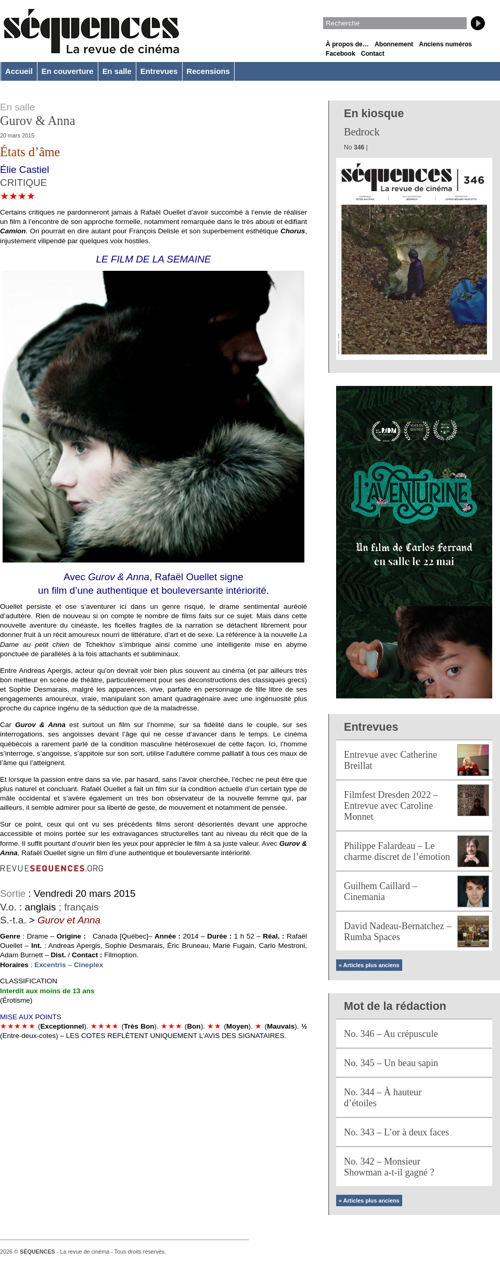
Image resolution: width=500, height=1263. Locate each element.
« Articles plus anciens (369, 965)
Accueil (19, 71)
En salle (117, 71)
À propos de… (347, 44)
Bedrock (362, 131)
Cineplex (88, 965)
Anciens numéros (445, 44)
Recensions (208, 71)
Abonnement (394, 44)
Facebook (340, 53)
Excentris (51, 965)
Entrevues (159, 71)
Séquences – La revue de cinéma (91, 31)
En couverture (68, 71)
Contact (372, 53)
